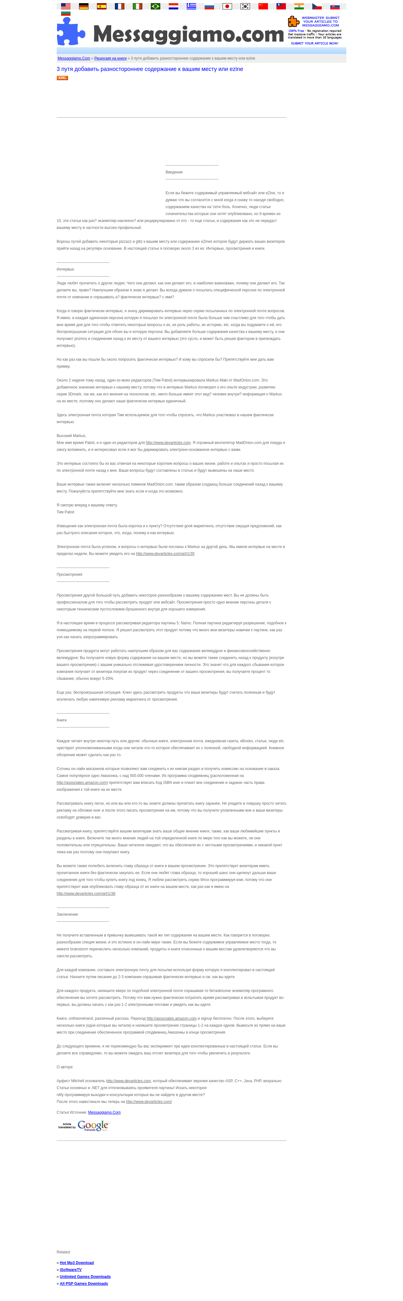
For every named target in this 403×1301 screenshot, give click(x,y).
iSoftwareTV (71, 1270)
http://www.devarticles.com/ (149, 1102)
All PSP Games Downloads (84, 1283)
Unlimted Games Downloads (85, 1277)
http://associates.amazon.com (172, 1018)
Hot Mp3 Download (77, 1263)
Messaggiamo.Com (74, 58)
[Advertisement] (171, 101)
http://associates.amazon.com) (82, 782)
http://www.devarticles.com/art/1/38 (86, 893)
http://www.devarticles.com (168, 442)
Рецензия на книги (110, 58)
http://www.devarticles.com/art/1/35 (165, 553)
